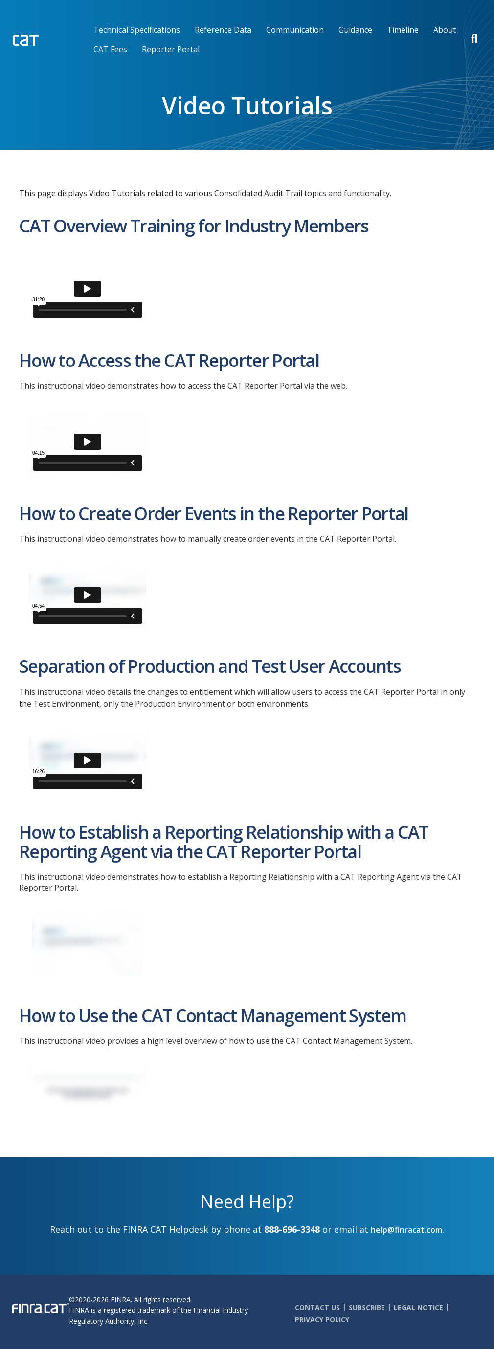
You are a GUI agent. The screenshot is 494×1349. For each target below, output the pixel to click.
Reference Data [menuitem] (223, 29)
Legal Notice (418, 1307)
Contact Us (317, 1307)
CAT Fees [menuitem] (110, 49)
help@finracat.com (406, 1229)
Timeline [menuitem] (403, 29)
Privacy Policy (322, 1319)
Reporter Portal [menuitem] (171, 49)
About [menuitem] (444, 29)
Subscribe (367, 1307)
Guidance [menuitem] (355, 29)
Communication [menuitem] (295, 29)
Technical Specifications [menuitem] (136, 29)
